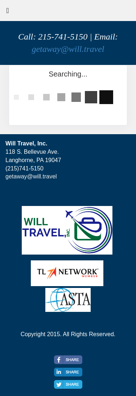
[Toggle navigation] (7, 12)
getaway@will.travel (68, 49)
